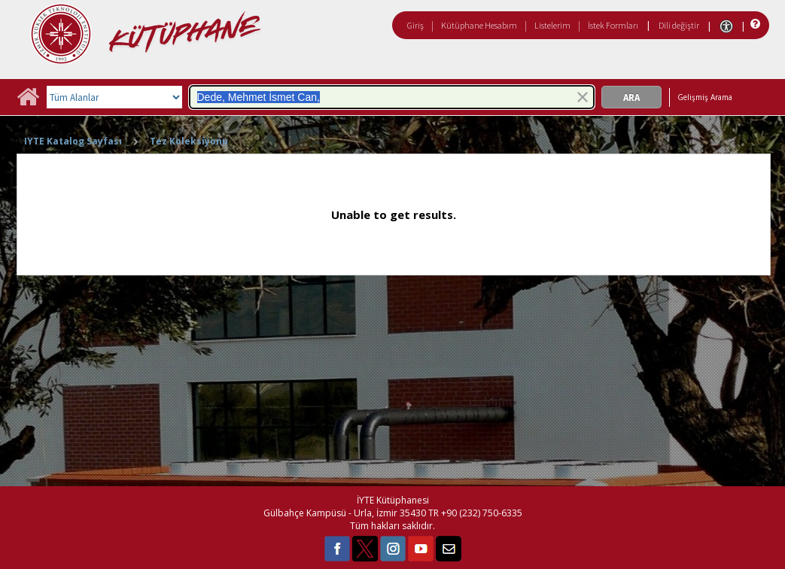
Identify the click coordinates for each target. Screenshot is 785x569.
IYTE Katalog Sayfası (73, 141)
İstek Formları (613, 25)
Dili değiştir (679, 25)
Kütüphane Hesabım (479, 25)
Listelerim (552, 25)
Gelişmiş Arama (704, 97)
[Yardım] (754, 24)
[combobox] (392, 97)
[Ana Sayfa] (28, 102)
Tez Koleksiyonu (189, 141)
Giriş (415, 25)
